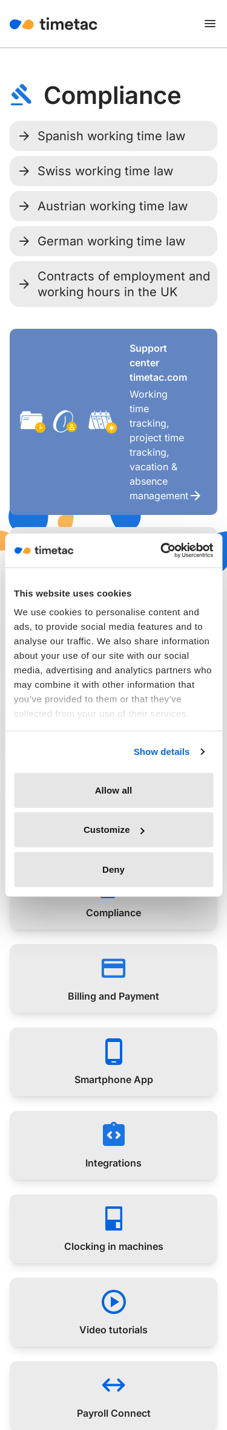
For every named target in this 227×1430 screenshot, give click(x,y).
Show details (162, 751)
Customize (114, 829)
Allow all (114, 790)
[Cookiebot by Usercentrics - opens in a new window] (161, 550)
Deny (113, 869)
